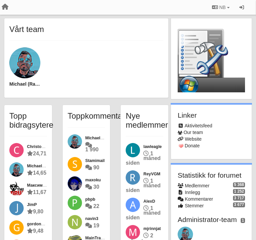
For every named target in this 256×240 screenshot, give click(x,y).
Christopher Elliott (45, 146)
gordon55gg (39, 224)
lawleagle (152, 146)
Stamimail (95, 160)
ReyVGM (151, 174)
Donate (192, 145)
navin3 (91, 218)
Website (193, 139)
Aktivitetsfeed (198, 125)
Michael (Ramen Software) (24, 84)
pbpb (90, 199)
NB (221, 7)
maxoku (93, 180)
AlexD (149, 201)
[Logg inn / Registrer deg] (242, 7)
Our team (193, 132)
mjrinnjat (152, 228)
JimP (32, 204)
